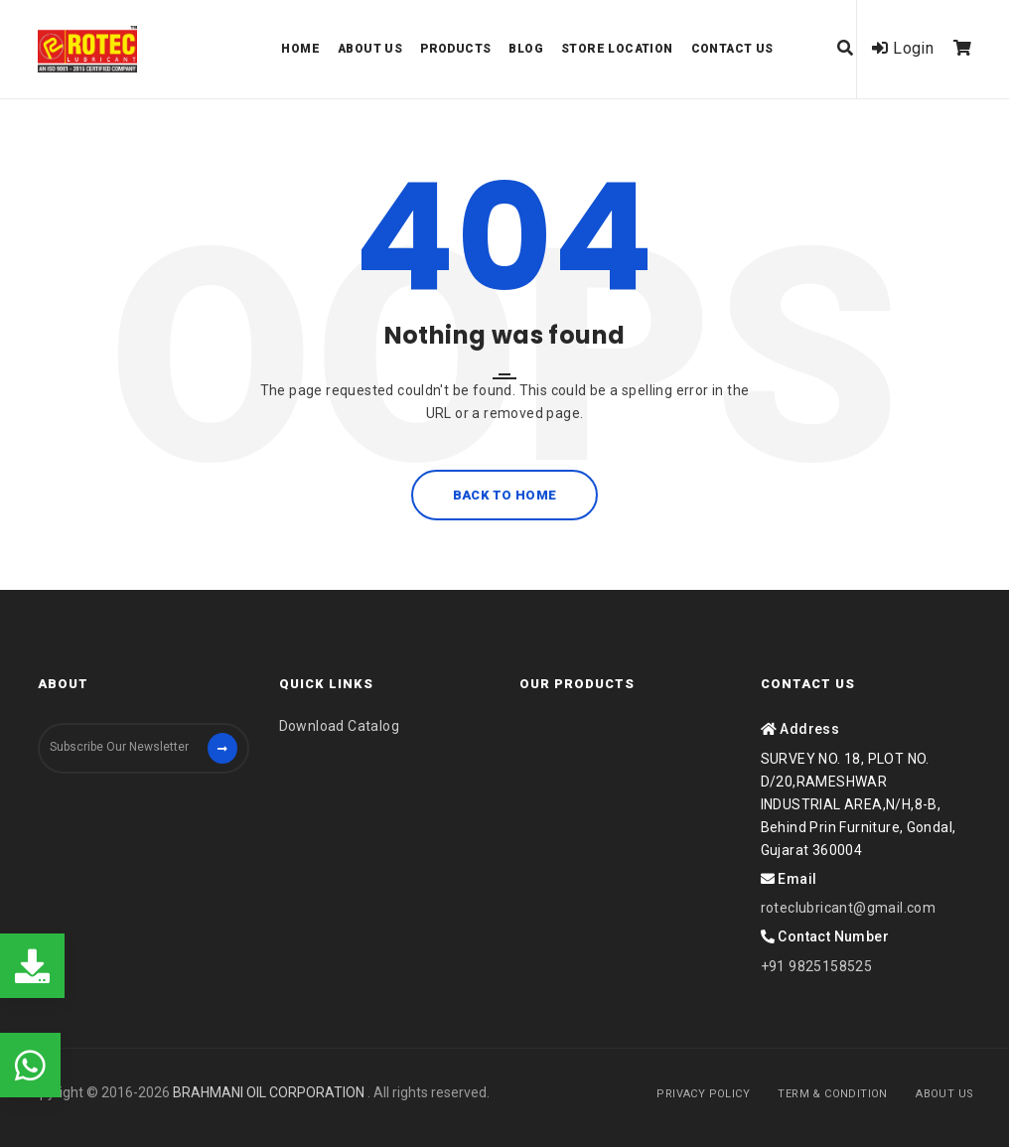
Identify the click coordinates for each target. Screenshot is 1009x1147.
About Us (944, 1093)
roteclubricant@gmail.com (849, 908)
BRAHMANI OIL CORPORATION (270, 1092)
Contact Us (732, 49)
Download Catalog (339, 726)
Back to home (504, 495)
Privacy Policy (703, 1093)
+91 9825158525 (817, 966)
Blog (525, 49)
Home (300, 49)
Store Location (617, 49)
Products (455, 49)
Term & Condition (832, 1093)
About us (370, 49)
